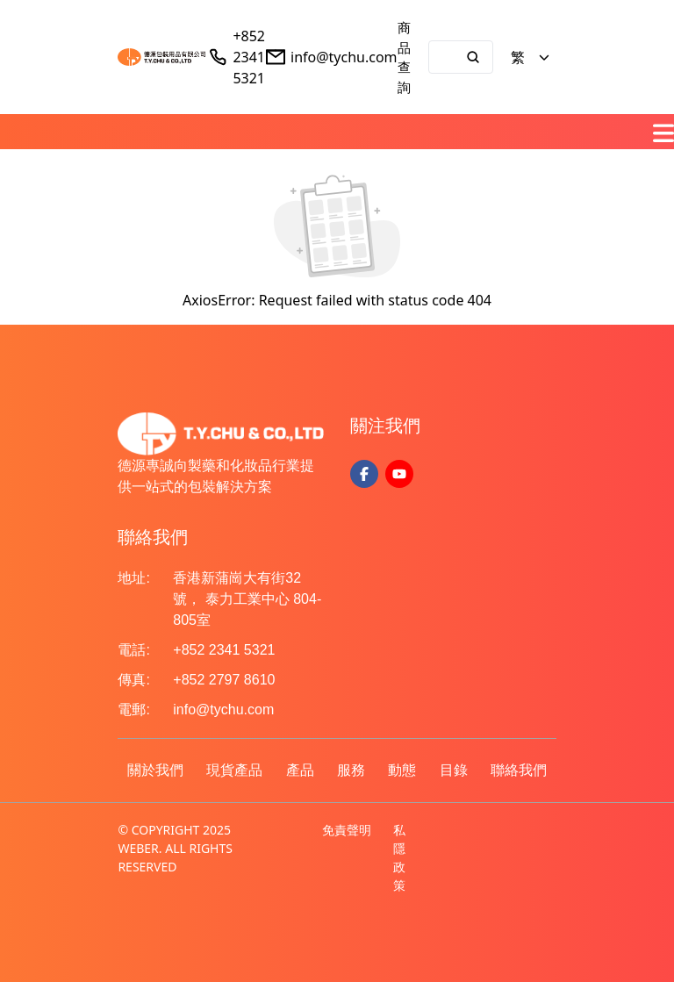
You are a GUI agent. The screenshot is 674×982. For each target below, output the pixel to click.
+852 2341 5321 (249, 57)
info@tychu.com (344, 57)
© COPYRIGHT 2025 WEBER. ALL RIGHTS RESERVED (175, 848)
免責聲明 (346, 829)
